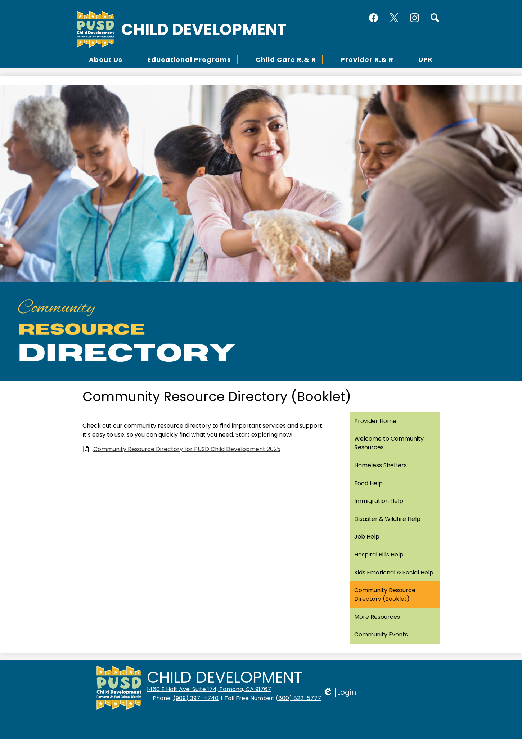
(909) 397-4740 (196, 698)
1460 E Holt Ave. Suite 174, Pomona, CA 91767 (209, 689)
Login (339, 692)
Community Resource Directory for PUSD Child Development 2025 (186, 449)
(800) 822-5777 (298, 698)
